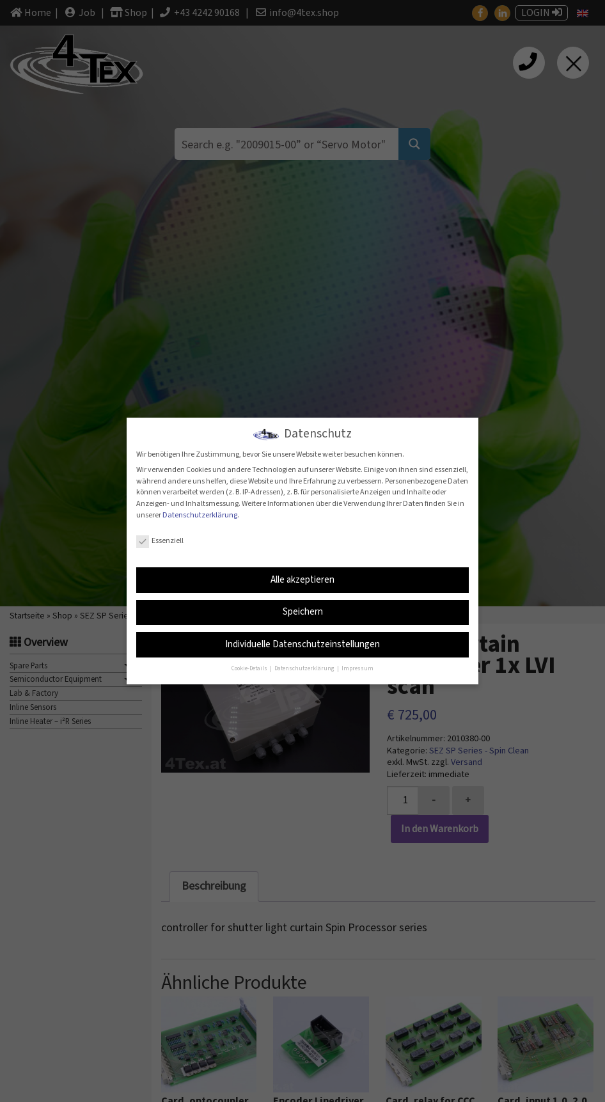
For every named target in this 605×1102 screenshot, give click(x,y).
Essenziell (160, 540)
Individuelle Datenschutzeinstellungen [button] (302, 643)
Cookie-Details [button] (250, 668)
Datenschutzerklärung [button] (305, 668)
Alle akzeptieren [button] (302, 579)
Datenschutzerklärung (199, 514)
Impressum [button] (357, 668)
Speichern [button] (303, 611)
